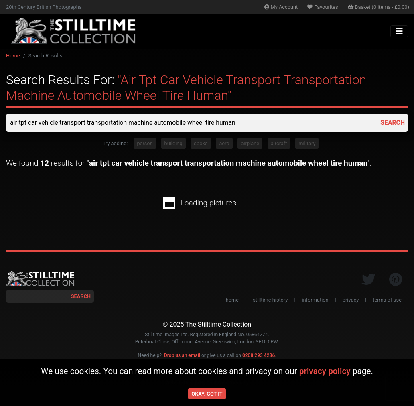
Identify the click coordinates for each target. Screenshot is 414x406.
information (315, 300)
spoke (200, 143)
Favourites (322, 7)
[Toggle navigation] (399, 31)
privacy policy (325, 371)
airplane (250, 143)
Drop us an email (182, 356)
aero (224, 143)
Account (281, 7)
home (232, 300)
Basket (379, 7)
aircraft (279, 143)
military (306, 143)
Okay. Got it (206, 394)
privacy (351, 300)
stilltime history (270, 300)
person (144, 143)
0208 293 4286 (258, 356)
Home (13, 56)
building (173, 143)
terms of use (387, 300)
